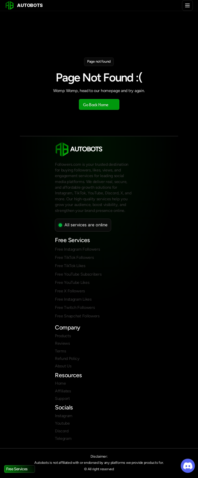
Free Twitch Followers (75, 307)
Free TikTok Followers (74, 257)
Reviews (62, 343)
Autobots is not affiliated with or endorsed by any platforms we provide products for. (99, 462)
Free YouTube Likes (72, 282)
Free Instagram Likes (73, 299)
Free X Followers (70, 291)
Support (62, 398)
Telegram (63, 438)
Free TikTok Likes (70, 265)
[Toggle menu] (187, 5)
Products (63, 335)
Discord (62, 430)
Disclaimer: (99, 456)
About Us (63, 366)
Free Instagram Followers (77, 249)
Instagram (63, 415)
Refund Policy (67, 358)
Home (60, 383)
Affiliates (63, 391)
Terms (60, 351)
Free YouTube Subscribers (78, 274)
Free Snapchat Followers (77, 316)
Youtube (62, 423)
